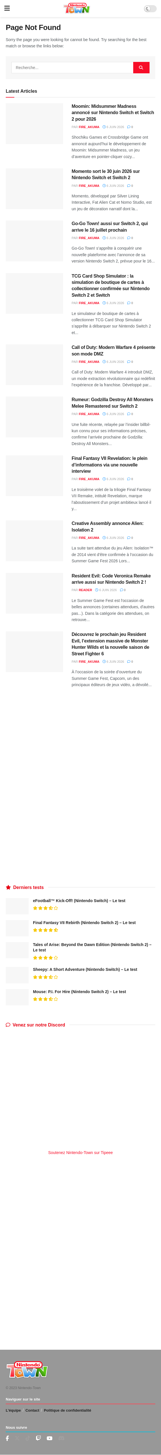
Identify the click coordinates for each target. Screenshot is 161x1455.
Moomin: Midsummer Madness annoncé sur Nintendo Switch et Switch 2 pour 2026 (113, 113)
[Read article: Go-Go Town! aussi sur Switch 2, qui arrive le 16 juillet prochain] (34, 241)
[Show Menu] (7, 8)
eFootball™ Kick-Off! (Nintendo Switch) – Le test (79, 900)
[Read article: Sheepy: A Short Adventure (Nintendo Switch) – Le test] (17, 975)
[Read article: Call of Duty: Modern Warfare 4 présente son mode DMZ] (34, 364)
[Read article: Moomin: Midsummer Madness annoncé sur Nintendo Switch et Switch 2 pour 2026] (34, 123)
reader (85, 590)
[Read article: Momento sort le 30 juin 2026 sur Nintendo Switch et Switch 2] (34, 188)
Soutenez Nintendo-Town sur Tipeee (80, 1152)
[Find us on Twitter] (17, 1438)
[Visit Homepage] (76, 8)
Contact (32, 1410)
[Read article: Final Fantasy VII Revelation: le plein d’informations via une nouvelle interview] (34, 475)
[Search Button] (141, 67)
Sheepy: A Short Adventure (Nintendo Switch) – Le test (85, 969)
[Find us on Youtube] (38, 1438)
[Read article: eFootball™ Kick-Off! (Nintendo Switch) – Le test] (17, 906)
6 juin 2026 (113, 127)
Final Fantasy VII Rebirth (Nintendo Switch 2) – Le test (84, 922)
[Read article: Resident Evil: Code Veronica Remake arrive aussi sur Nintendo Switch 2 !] (34, 593)
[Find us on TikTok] (27, 1438)
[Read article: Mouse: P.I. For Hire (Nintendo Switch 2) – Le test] (17, 997)
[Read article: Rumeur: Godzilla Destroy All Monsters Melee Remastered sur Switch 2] (34, 417)
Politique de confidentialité (67, 1410)
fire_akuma (89, 127)
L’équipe (13, 1410)
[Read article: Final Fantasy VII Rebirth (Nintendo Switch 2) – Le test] (17, 928)
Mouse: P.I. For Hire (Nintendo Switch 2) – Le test (79, 991)
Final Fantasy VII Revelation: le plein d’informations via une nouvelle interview (109, 465)
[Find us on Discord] (61, 1438)
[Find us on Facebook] (7, 1438)
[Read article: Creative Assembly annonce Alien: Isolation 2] (34, 540)
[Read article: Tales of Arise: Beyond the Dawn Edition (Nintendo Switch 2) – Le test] (17, 950)
